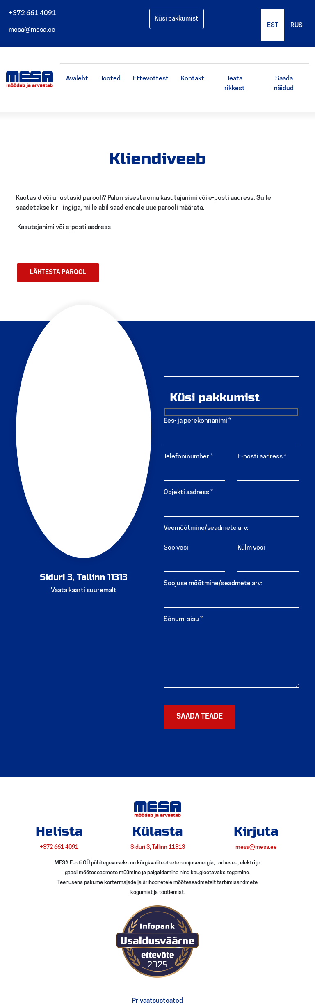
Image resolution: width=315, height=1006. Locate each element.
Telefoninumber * (188, 457)
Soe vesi (176, 548)
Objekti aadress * (188, 492)
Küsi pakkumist (177, 19)
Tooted (110, 79)
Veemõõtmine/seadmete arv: (206, 528)
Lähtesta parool (58, 272)
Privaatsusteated (157, 1001)
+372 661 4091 (31, 13)
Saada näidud (284, 84)
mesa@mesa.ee (30, 30)
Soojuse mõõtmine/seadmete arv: (213, 583)
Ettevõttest (151, 79)
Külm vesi (251, 548)
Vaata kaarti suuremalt (83, 590)
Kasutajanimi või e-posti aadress (64, 227)
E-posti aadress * (261, 457)
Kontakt (192, 79)
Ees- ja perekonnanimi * (197, 421)
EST (272, 25)
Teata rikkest (234, 84)
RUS (296, 25)
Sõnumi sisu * (183, 619)
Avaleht (77, 79)
